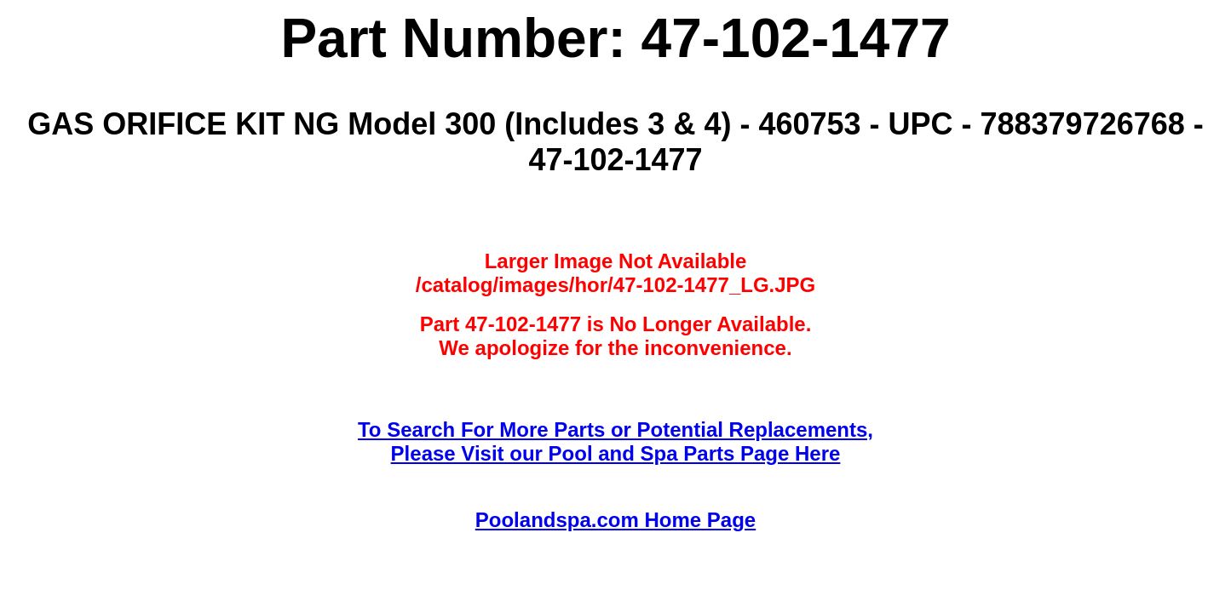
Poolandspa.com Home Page (615, 519)
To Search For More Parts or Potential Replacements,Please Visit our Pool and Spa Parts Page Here (615, 441)
